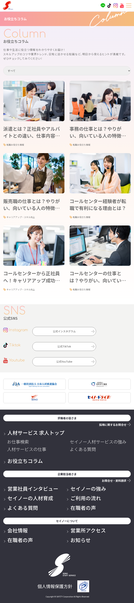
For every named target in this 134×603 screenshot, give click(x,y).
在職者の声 (83, 507)
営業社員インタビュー (32, 488)
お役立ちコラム (25, 460)
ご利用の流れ (85, 498)
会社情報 (17, 530)
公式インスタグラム (64, 331)
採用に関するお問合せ (112, 425)
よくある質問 (83, 449)
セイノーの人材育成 (30, 498)
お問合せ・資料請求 (114, 481)
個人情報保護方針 (54, 586)
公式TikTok (64, 346)
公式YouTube (64, 361)
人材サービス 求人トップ (35, 432)
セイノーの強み (88, 488)
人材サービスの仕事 (26, 449)
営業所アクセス (88, 530)
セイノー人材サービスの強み (98, 442)
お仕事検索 (18, 442)
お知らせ (80, 540)
